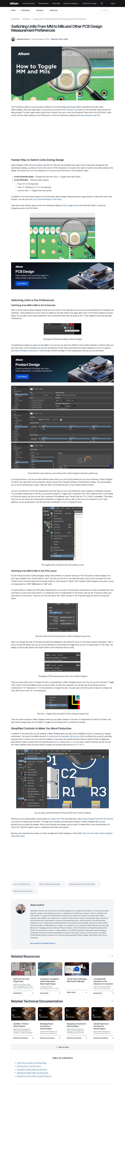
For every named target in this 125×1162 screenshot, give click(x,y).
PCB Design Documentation (22, 891)
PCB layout (70, 110)
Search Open (101, 3)
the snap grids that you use (68, 736)
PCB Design (25, 10)
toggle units (72, 205)
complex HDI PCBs (57, 819)
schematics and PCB (92, 115)
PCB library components (29, 351)
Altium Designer (89, 819)
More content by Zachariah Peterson (42, 943)
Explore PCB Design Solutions (50, 884)
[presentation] (112, 956)
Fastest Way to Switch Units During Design (37, 159)
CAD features (108, 819)
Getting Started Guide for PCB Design (82, 884)
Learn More (22, 283)
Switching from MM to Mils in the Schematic (33, 305)
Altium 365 (15, 827)
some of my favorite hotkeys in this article (44, 199)
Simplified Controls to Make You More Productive (41, 728)
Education (54, 10)
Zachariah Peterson (23, 39)
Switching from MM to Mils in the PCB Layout (33, 571)
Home (13, 10)
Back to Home (64, 1047)
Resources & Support (71, 3)
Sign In (113, 3)
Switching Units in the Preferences (32, 300)
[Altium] (14, 3)
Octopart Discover (28, 3)
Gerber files (42, 168)
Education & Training (90, 3)
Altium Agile (56, 3)
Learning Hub (15, 19)
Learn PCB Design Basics (21, 884)
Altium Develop (44, 3)
